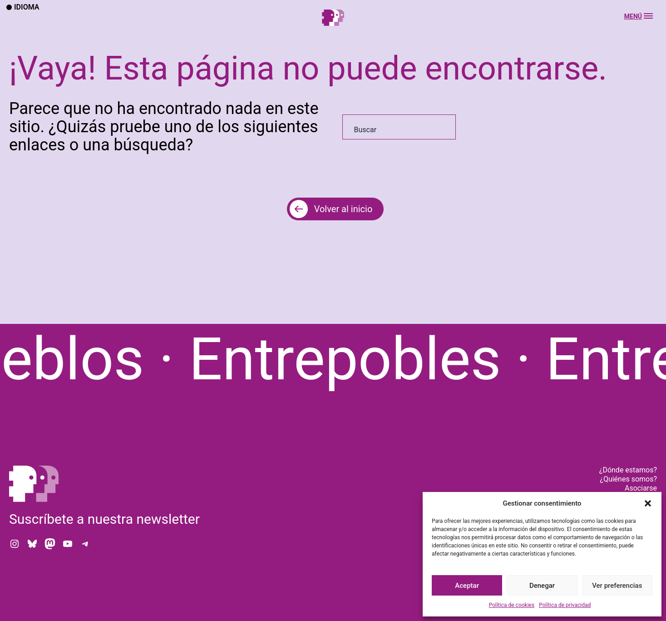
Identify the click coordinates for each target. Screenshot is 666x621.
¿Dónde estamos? (628, 470)
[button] (647, 503)
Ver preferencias (617, 585)
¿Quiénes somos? (628, 479)
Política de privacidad (565, 605)
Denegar (542, 585)
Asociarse (641, 488)
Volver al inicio (343, 209)
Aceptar (467, 585)
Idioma (22, 7)
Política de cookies (512, 605)
